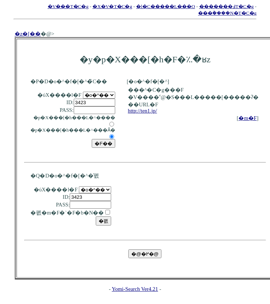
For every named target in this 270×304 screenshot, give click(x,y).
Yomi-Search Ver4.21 (135, 289)
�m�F (247, 118)
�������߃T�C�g (226, 6)
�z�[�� (28, 34)
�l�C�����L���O (165, 6)
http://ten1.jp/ (142, 111)
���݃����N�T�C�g (227, 13)
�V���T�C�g (68, 6)
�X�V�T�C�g (112, 6)
